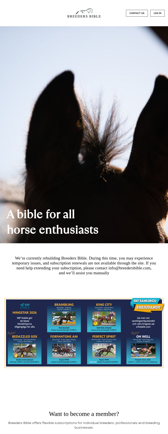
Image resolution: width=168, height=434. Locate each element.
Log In (157, 13)
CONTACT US (136, 13)
